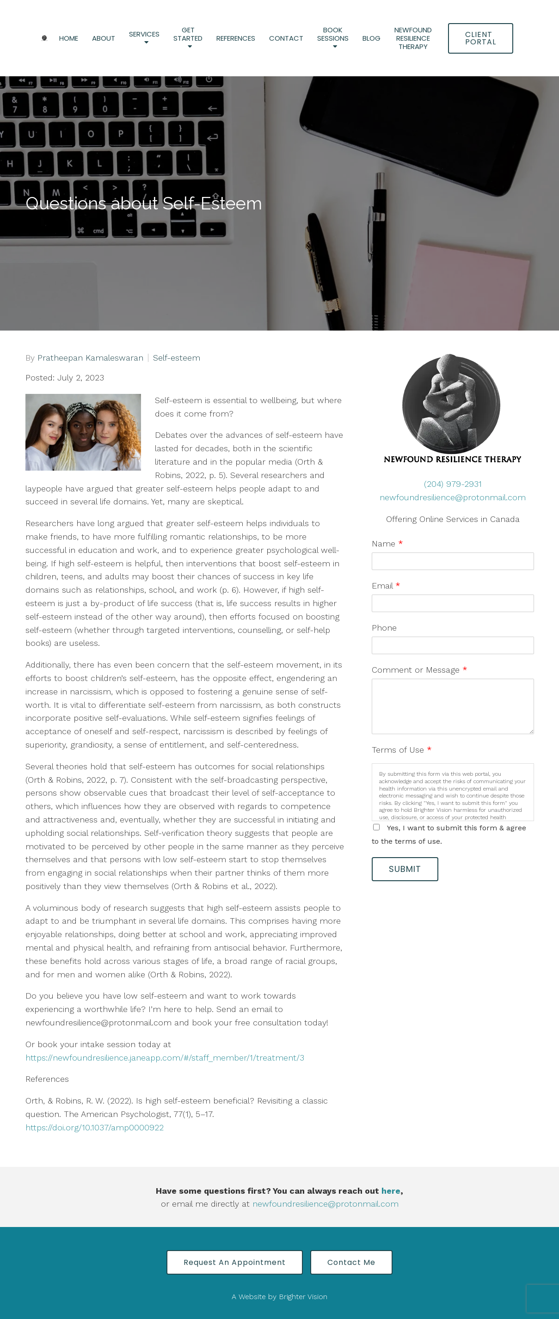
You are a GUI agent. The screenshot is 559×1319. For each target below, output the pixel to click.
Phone (384, 627)
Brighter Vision (303, 1296)
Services (144, 34)
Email (386, 585)
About (103, 38)
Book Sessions (333, 34)
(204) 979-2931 (453, 484)
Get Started (188, 34)
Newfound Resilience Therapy (413, 38)
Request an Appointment (235, 1262)
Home (68, 38)
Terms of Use (402, 750)
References (235, 38)
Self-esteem (176, 358)
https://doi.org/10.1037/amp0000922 (94, 1127)
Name (387, 543)
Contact (286, 38)
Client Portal (480, 38)
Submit (405, 869)
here (390, 1191)
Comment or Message (419, 670)
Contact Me (351, 1262)
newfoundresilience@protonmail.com (453, 497)
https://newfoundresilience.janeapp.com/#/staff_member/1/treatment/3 (164, 1057)
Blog (371, 38)
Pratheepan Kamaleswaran (90, 358)
